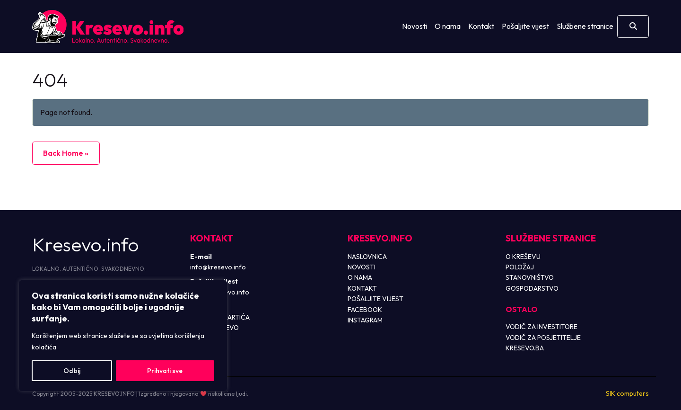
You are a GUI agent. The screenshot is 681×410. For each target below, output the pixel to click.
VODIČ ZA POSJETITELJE (543, 337)
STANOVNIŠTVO (530, 277)
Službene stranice (585, 26)
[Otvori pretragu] (633, 26)
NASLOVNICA (367, 256)
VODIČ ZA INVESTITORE (541, 326)
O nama (448, 26)
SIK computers (627, 393)
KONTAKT (362, 288)
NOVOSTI (361, 267)
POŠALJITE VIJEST (375, 298)
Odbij (71, 370)
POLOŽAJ (520, 267)
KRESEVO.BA (525, 348)
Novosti (414, 26)
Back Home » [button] (65, 153)
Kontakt (481, 26)
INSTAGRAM (365, 320)
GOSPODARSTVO (532, 288)
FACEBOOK (365, 309)
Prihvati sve (165, 370)
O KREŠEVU (523, 256)
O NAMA (360, 277)
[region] (123, 335)
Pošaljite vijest (525, 26)
